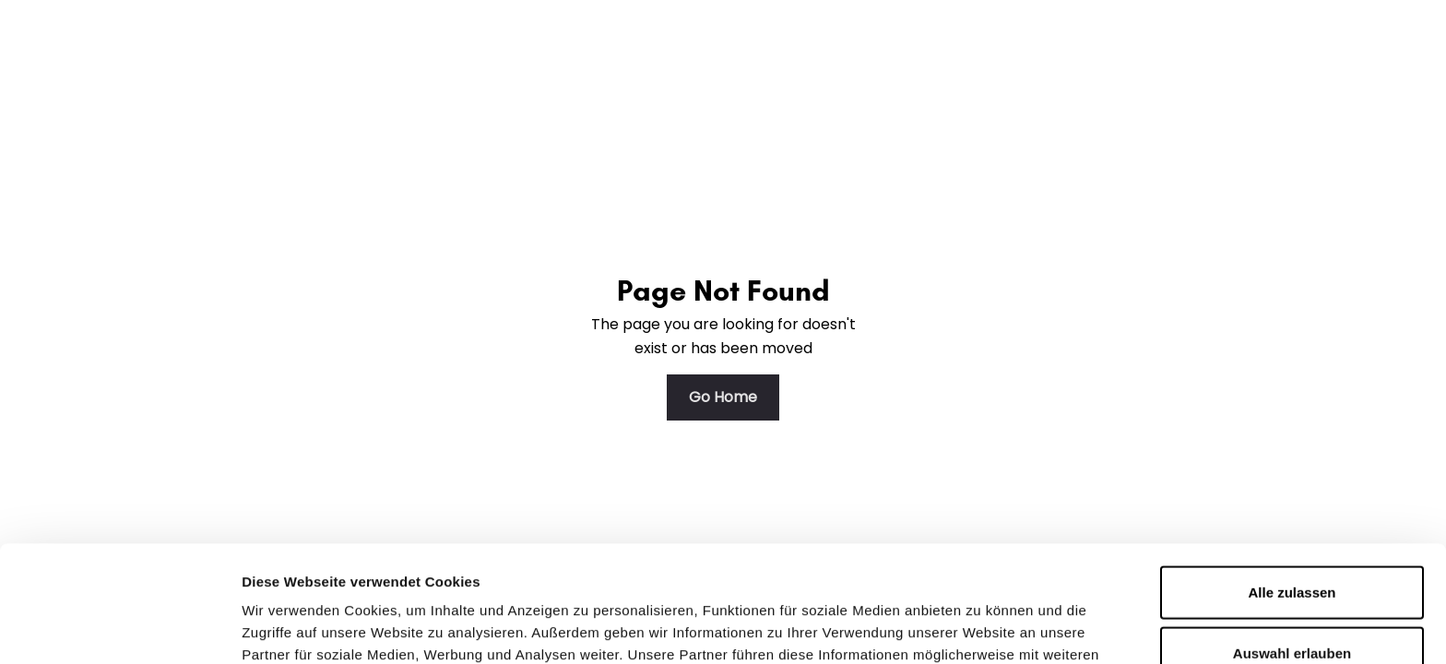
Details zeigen (980, 627)
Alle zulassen (1291, 483)
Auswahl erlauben (1292, 543)
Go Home (723, 397)
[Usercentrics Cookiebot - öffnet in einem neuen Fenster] (119, 628)
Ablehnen (1292, 603)
